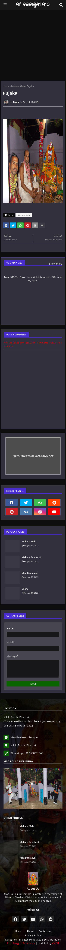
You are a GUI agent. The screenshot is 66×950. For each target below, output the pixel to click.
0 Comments (55, 334)
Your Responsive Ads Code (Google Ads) (33, 455)
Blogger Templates (30, 939)
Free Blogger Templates (21, 943)
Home (6, 86)
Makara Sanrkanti (32, 557)
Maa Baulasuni (30, 573)
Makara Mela (18, 86)
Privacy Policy (33, 935)
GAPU (55, 943)
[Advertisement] (33, 44)
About (30, 931)
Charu (25, 588)
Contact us (45, 931)
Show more (55, 263)
